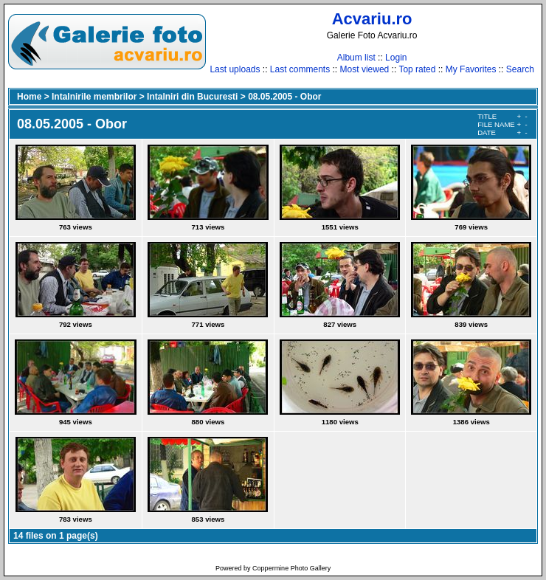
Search (520, 69)
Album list (356, 57)
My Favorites (471, 69)
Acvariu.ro (372, 19)
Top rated (416, 69)
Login (396, 57)
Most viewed (365, 69)
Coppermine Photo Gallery (291, 568)
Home (29, 97)
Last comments (300, 69)
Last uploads (235, 69)
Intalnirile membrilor (94, 97)
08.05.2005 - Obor (284, 97)
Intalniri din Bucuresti (192, 97)
